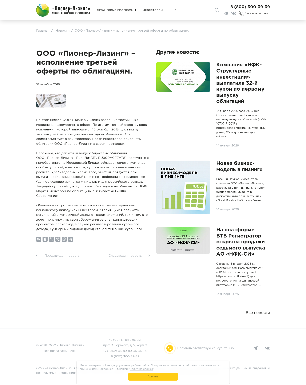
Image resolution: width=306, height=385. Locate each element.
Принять (153, 377)
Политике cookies (141, 369)
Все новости (258, 313)
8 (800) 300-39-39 (250, 7)
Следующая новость (129, 256)
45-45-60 (140, 351)
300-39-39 (131, 356)
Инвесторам (153, 10)
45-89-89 (125, 351)
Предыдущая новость (58, 256)
